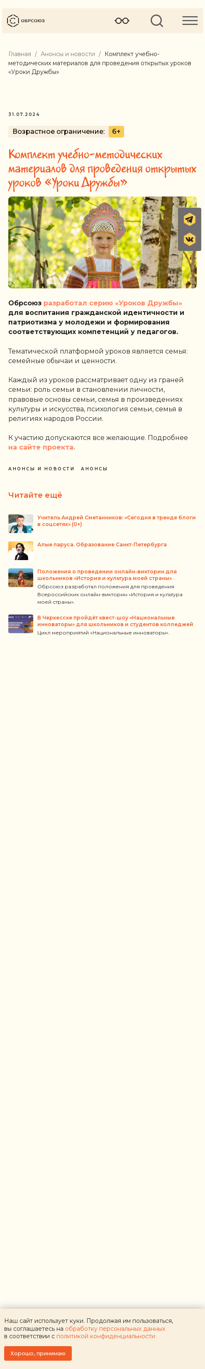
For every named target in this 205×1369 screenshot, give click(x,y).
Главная (19, 54)
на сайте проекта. (41, 447)
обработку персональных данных (115, 1328)
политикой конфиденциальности (105, 1336)
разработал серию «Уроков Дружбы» (113, 303)
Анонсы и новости (68, 54)
